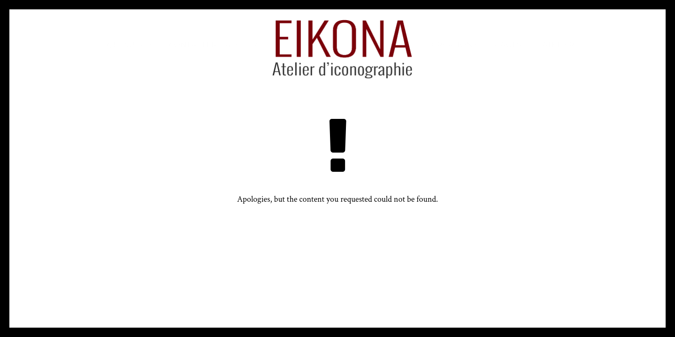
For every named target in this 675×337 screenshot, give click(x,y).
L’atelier (555, 44)
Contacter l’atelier (213, 44)
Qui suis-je (131, 44)
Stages (507, 44)
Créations (455, 44)
